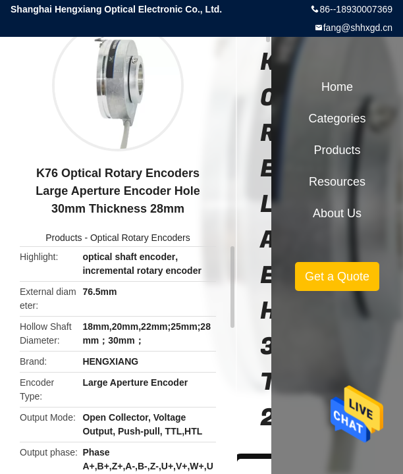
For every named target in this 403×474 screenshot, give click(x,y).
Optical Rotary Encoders (140, 237)
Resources (337, 181)
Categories (336, 118)
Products (63, 237)
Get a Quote (337, 276)
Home (337, 86)
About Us (337, 213)
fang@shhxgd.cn (357, 27)
